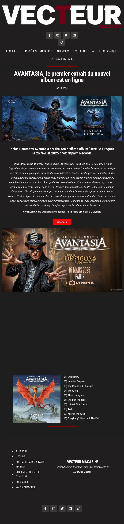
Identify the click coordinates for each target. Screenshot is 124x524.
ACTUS (97, 51)
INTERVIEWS (63, 51)
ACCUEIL (11, 51)
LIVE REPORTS (82, 51)
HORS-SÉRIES (28, 51)
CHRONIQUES (112, 51)
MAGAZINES (46, 51)
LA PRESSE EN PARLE (62, 58)
